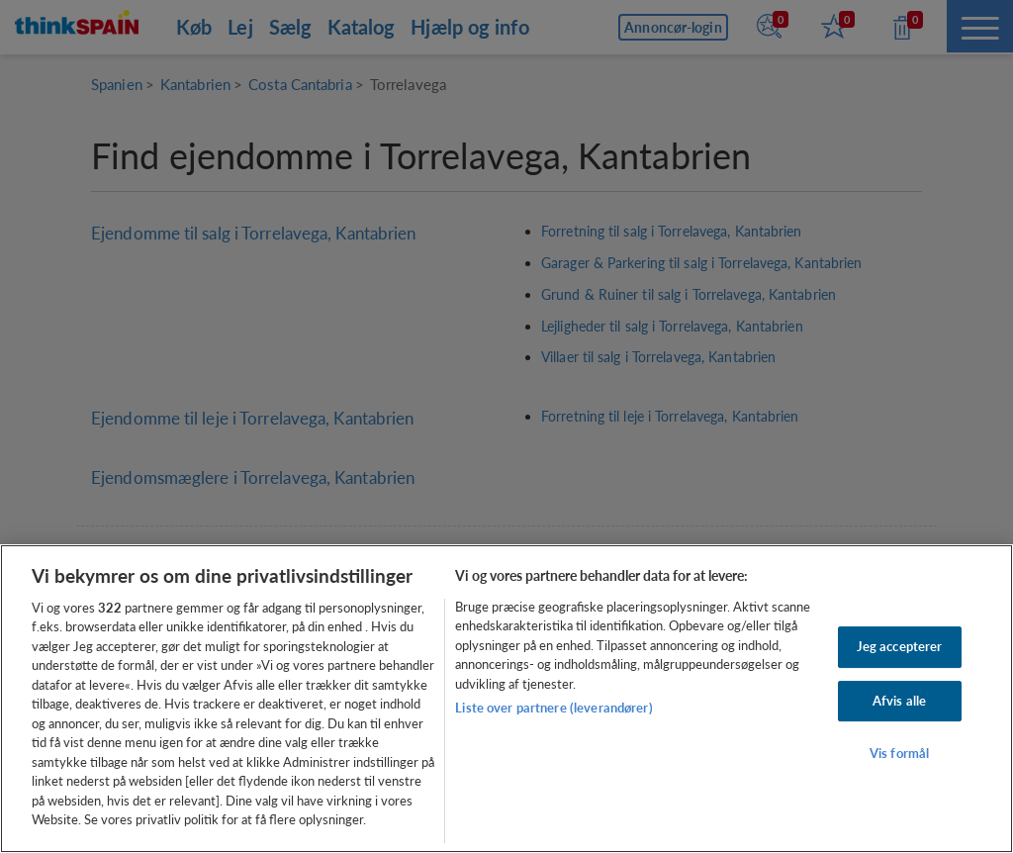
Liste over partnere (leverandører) (553, 707)
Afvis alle (899, 701)
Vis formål (899, 753)
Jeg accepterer (900, 646)
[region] (506, 698)
